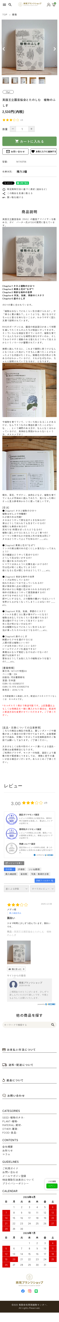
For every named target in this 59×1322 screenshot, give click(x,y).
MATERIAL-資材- (12, 1125)
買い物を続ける (12, 197)
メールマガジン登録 (14, 1176)
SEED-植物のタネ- (13, 1117)
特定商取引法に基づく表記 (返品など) (24, 189)
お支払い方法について (19, 1049)
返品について (13, 1080)
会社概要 (7, 1146)
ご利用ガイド (10, 1168)
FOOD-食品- (9, 1132)
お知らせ (7, 1150)
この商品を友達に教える (17, 193)
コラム (6, 1154)
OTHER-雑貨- (10, 1129)
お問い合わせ (15, 151)
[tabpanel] (29, 47)
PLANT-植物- (10, 1121)
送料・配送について (18, 1065)
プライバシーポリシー (15, 1183)
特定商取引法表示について (18, 1180)
